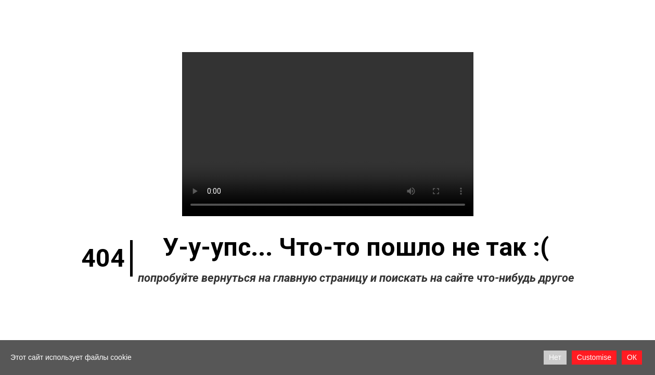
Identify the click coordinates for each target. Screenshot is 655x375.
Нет (555, 357)
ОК (632, 357)
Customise (594, 357)
